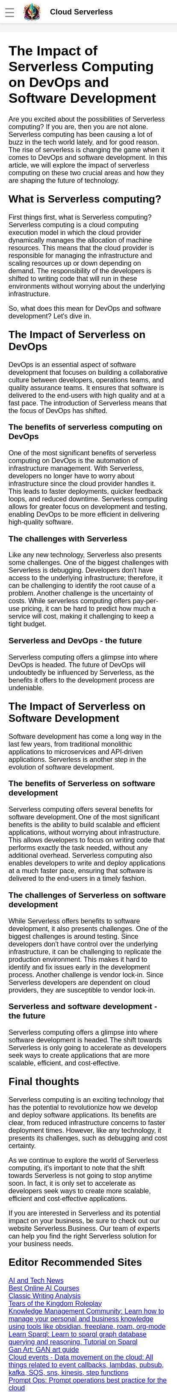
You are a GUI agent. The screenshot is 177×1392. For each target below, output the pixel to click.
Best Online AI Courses (44, 1288)
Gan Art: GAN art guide (44, 1349)
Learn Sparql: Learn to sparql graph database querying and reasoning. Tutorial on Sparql (78, 1338)
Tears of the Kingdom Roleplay (55, 1303)
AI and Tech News (36, 1280)
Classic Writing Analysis (45, 1295)
